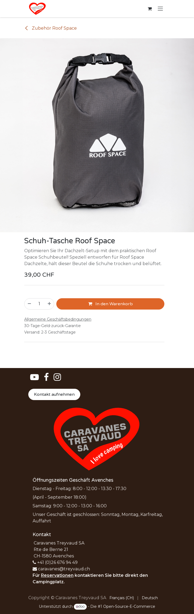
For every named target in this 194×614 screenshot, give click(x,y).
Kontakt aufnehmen (54, 394)
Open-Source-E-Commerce (129, 606)
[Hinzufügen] (49, 304)
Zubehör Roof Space (50, 28)
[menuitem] (121, 598)
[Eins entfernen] (29, 304)
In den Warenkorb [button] (110, 304)
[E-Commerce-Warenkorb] (149, 8)
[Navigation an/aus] (160, 8)
